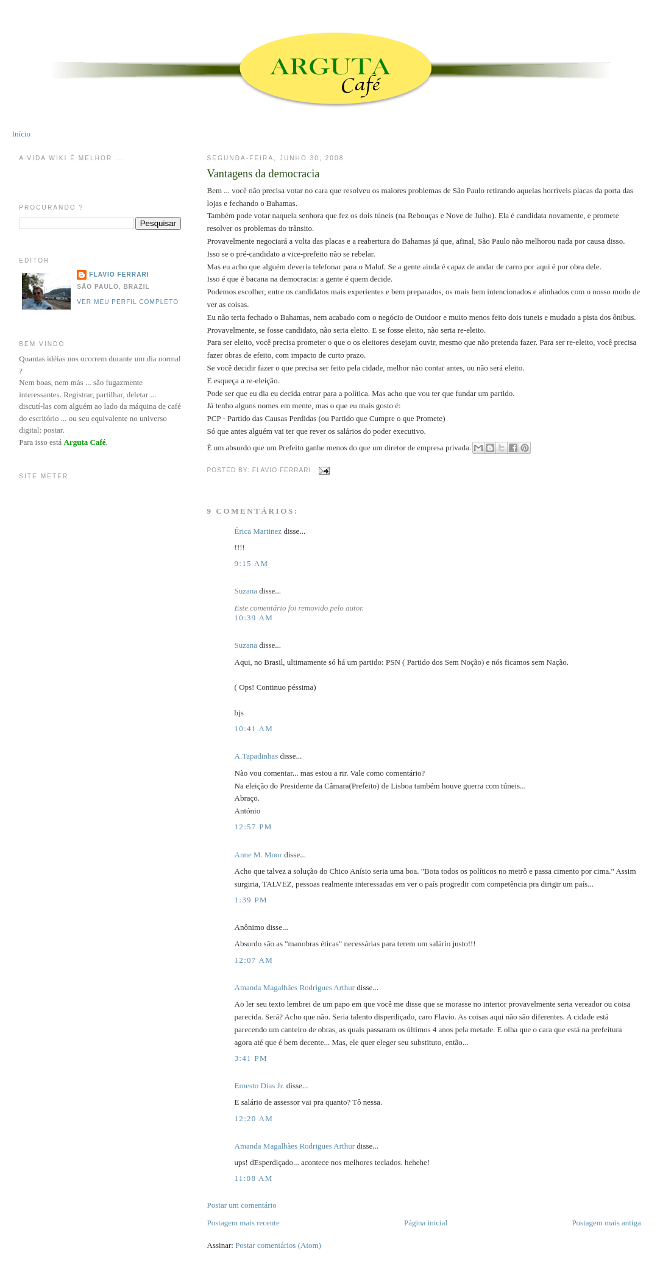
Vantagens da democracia (263, 174)
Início (21, 133)
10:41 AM (254, 728)
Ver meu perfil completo (128, 302)
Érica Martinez (258, 531)
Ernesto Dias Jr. (260, 1085)
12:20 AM (254, 1118)
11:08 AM (254, 1178)
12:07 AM (254, 960)
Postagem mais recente (243, 1222)
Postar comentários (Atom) (278, 1245)
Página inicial (425, 1222)
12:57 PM (253, 826)
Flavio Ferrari (119, 274)
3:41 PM (251, 1058)
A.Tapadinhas (257, 755)
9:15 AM (252, 563)
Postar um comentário (242, 1205)
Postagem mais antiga (606, 1222)
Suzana (246, 590)
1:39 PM (251, 899)
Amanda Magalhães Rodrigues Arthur (295, 987)
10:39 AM (254, 617)
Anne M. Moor (258, 854)
